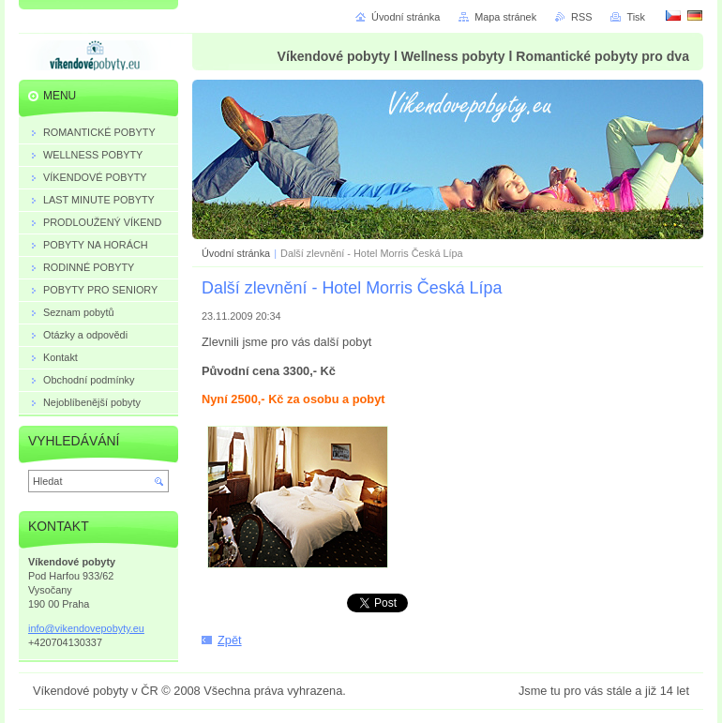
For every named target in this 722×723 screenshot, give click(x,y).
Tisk (635, 17)
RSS (581, 17)
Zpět (230, 640)
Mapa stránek (505, 17)
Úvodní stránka (236, 253)
